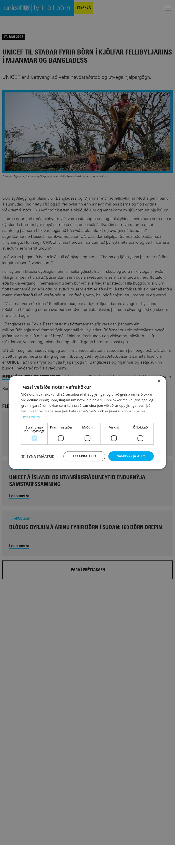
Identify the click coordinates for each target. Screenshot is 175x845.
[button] (38, 456)
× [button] (159, 381)
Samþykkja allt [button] (131, 456)
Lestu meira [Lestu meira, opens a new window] (30, 416)
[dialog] (87, 422)
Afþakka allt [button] (84, 456)
